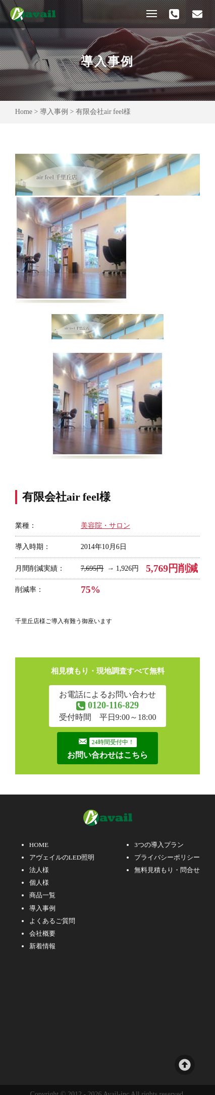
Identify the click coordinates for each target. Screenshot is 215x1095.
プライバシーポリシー (167, 857)
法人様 (39, 870)
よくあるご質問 (52, 921)
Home (23, 111)
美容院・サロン (105, 525)
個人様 (39, 882)
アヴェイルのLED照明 (61, 857)
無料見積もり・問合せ (167, 870)
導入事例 (54, 111)
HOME (38, 844)
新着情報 (42, 946)
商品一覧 (42, 895)
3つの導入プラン (159, 844)
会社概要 (42, 933)
